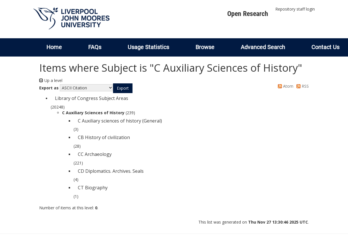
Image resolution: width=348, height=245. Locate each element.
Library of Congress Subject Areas (91, 98)
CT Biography (93, 187)
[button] (123, 88)
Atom (284, 86)
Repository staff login (295, 9)
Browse (204, 47)
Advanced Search (263, 47)
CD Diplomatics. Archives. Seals (111, 171)
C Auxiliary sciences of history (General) (120, 121)
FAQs (94, 47)
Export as (49, 88)
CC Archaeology (95, 154)
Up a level (50, 80)
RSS (301, 86)
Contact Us (325, 47)
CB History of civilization (104, 137)
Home (54, 47)
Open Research (247, 14)
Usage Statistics (148, 47)
